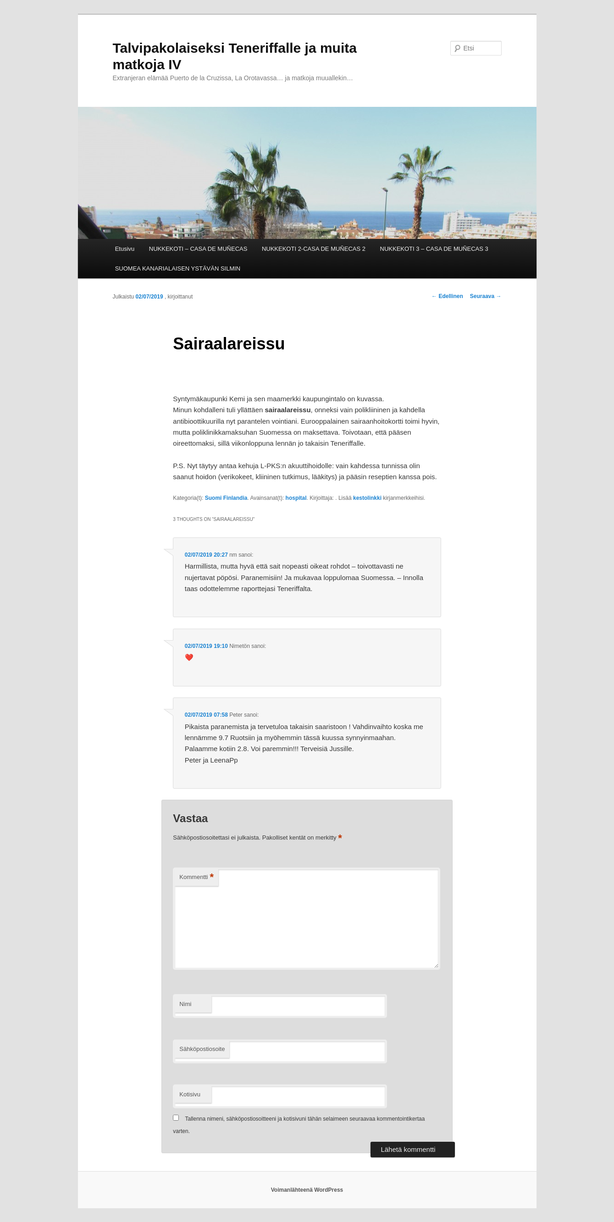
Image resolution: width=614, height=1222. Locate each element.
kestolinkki (367, 498)
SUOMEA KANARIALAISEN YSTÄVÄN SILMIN (178, 268)
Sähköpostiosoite (202, 1048)
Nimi (185, 1004)
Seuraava (486, 296)
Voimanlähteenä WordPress (307, 1190)
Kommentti (196, 877)
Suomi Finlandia (226, 498)
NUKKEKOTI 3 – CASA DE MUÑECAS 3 (434, 248)
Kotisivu (189, 1094)
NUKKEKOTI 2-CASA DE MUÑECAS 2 (313, 248)
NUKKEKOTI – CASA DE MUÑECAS (198, 248)
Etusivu (125, 248)
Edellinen (447, 296)
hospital (296, 498)
